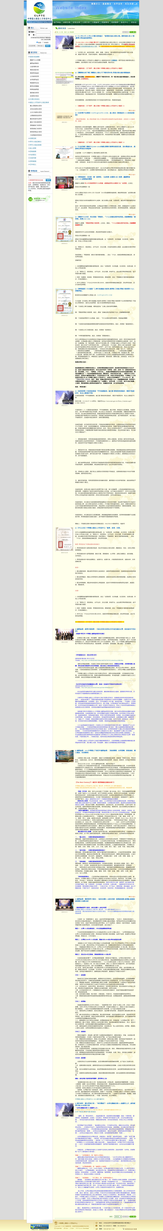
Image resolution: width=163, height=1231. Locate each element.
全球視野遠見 (34, 79)
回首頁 (134, 22)
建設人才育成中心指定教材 (39, 102)
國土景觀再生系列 (36, 106)
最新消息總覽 (35, 57)
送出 (48, 180)
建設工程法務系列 (36, 122)
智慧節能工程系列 (36, 128)
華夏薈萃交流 (34, 83)
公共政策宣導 (34, 76)
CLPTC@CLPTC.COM (104, 295)
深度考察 (33, 158)
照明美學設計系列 (36, 132)
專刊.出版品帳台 (36, 141)
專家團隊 (115, 22)
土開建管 (95, 22)
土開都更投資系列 (36, 115)
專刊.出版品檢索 (36, 145)
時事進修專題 (34, 89)
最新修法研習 (34, 92)
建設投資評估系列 (36, 119)
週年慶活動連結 (91, 1112)
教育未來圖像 (34, 86)
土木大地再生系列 (36, 112)
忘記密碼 (32, 46)
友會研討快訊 (34, 96)
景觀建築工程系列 (36, 125)
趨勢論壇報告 (34, 63)
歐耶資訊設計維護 (130, 1229)
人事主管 (86, 22)
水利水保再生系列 (36, 109)
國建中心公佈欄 (35, 60)
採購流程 (33, 138)
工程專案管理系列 (36, 135)
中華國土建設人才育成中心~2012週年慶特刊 (89, 1099)
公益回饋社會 (34, 66)
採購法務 (67, 22)
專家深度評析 (34, 70)
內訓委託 (33, 155)
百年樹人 (33, 164)
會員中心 (124, 22)
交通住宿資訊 (35, 99)
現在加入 (40, 46)
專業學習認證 (34, 73)
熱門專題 (57, 22)
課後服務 (33, 151)
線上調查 (33, 148)
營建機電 (105, 22)
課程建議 (33, 161)
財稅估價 (76, 22)
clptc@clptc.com (108, 1229)
